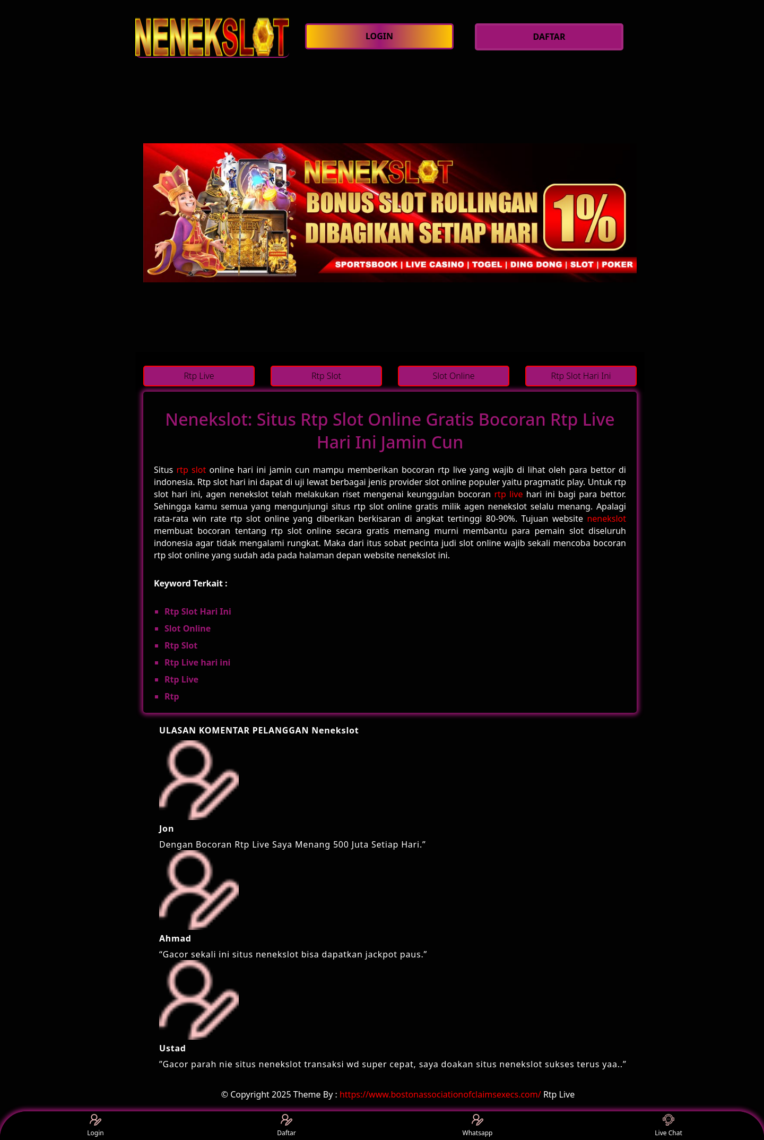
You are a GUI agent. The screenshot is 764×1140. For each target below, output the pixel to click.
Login (95, 1126)
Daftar (286, 1126)
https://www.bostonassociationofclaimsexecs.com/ (440, 1094)
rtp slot (191, 470)
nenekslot (606, 518)
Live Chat (668, 1126)
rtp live (508, 494)
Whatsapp (478, 1126)
